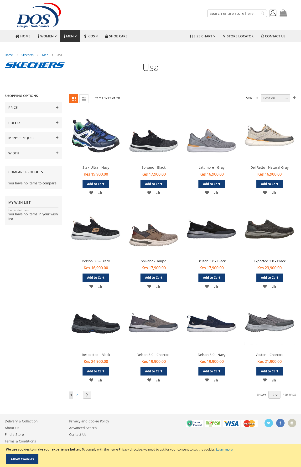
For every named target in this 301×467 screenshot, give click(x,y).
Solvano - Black (154, 167)
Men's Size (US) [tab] (20, 138)
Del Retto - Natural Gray (269, 167)
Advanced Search (83, 428)
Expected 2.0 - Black (269, 261)
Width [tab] (13, 153)
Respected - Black (96, 354)
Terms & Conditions (20, 441)
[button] (91, 192)
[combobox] (237, 13)
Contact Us (77, 434)
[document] (151, 455)
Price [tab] (13, 107)
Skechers (27, 55)
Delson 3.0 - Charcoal (154, 354)
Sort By (252, 98)
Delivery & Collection (21, 421)
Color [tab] (14, 123)
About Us (12, 428)
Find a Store (14, 434)
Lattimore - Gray (211, 167)
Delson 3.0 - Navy (211, 354)
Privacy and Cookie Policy (89, 421)
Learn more (224, 449)
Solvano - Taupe (153, 261)
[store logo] (38, 15)
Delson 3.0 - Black (96, 261)
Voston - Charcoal (270, 354)
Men (45, 55)
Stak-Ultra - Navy (96, 167)
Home (9, 55)
